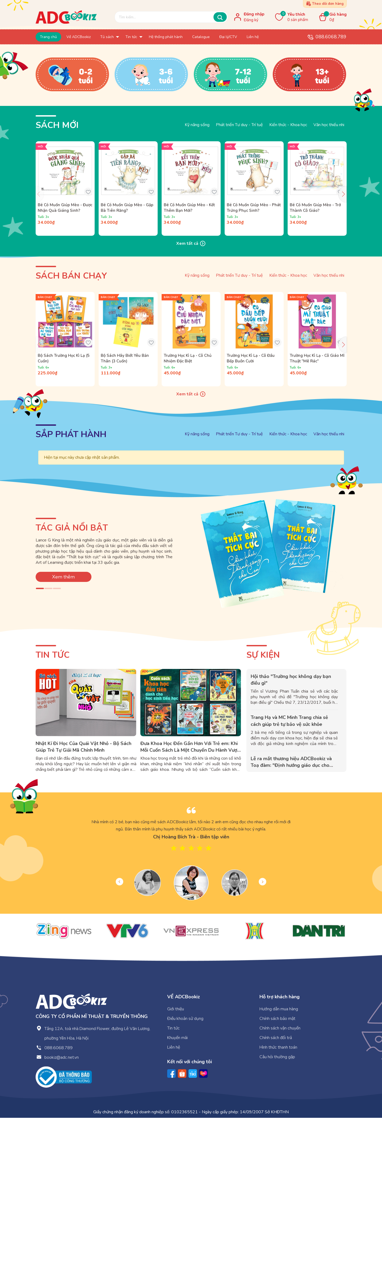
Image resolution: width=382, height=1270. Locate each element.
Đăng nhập (254, 14)
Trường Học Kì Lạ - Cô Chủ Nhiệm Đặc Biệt (188, 510)
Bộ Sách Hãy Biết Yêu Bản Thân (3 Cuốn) (125, 510)
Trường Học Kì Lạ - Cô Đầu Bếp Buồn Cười (251, 510)
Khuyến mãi (177, 1190)
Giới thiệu (175, 1161)
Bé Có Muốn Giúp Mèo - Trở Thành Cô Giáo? (315, 359)
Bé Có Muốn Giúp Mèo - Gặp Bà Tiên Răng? (127, 359)
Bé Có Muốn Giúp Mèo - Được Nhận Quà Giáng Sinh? (65, 359)
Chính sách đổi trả (275, 1190)
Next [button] (262, 1034)
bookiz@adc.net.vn (61, 1210)
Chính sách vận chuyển (279, 1180)
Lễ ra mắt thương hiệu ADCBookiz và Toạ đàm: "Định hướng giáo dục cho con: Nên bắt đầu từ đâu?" (291, 917)
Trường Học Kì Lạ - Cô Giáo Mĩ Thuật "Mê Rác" (317, 510)
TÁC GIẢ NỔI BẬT (72, 680)
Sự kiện (263, 807)
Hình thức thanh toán (278, 1199)
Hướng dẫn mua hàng (278, 1161)
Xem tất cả (191, 396)
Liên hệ (173, 1199)
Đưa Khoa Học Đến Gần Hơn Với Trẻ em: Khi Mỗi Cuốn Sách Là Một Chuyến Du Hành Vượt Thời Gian (189, 902)
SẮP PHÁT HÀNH (71, 586)
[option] (191, 983)
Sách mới (57, 277)
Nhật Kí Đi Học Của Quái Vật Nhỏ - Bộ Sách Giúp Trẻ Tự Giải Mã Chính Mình (83, 898)
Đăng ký (251, 20)
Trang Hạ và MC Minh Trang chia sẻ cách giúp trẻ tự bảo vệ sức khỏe (289, 872)
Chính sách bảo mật (277, 1171)
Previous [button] (119, 1034)
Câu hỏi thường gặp (277, 1209)
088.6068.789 (331, 37)
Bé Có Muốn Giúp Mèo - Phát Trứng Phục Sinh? (254, 359)
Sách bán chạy (71, 428)
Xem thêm (63, 729)
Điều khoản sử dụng (185, 1171)
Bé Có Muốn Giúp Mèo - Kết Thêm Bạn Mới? (189, 359)
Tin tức (53, 807)
